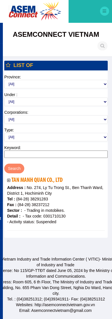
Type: (9, 130)
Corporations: (16, 112)
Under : (10, 94)
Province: (12, 77)
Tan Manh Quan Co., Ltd (37, 180)
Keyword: (12, 147)
